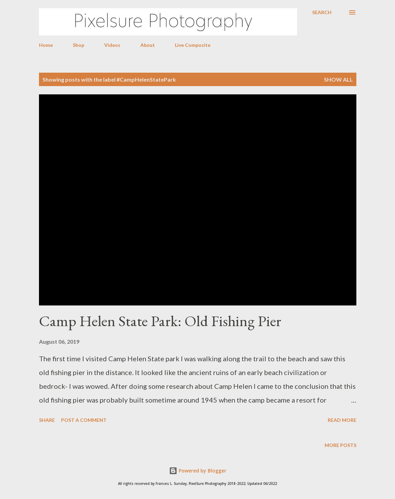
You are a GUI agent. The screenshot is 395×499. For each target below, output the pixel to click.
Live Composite (192, 45)
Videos (112, 45)
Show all (338, 79)
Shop (78, 45)
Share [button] (47, 420)
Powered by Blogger (197, 470)
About (147, 45)
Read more (342, 420)
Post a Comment (84, 420)
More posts (340, 445)
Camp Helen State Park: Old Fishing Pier (160, 321)
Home (46, 45)
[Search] (322, 12)
